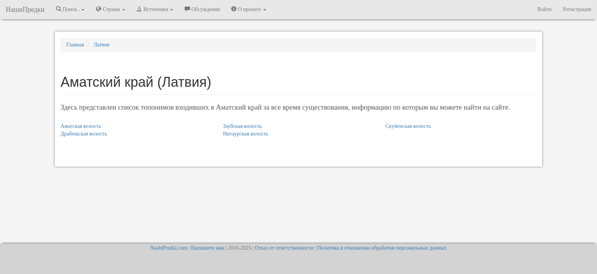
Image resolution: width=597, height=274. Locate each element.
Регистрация (577, 9)
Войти (544, 9)
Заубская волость (242, 126)
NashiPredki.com (168, 248)
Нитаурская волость (245, 134)
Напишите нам (207, 248)
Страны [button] (110, 9)
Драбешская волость (84, 134)
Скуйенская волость (408, 126)
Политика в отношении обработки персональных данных (382, 248)
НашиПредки (25, 9)
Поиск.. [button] (70, 9)
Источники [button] (155, 9)
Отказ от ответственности (284, 248)
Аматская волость (81, 126)
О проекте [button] (248, 9)
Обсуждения (202, 9)
